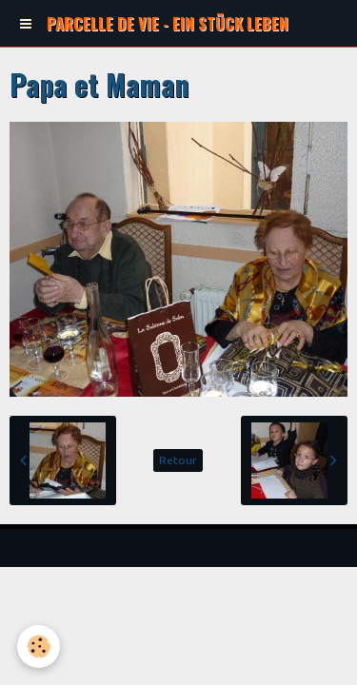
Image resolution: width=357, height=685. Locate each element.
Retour (178, 460)
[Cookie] (38, 646)
